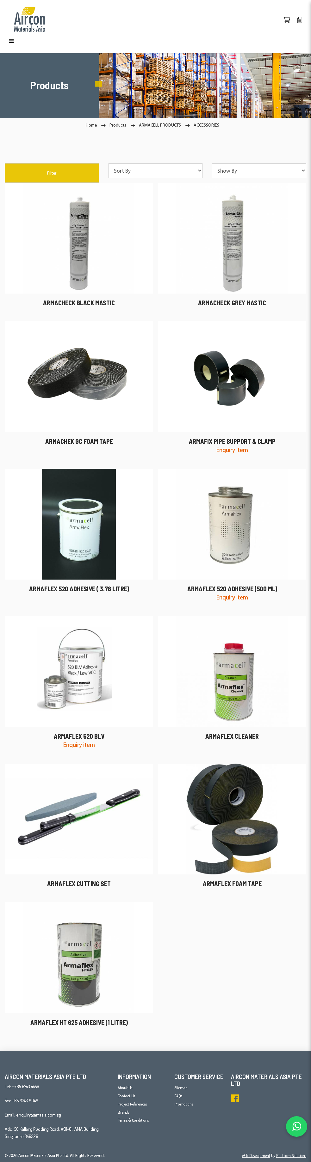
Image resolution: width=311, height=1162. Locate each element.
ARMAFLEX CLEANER (232, 736)
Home (91, 125)
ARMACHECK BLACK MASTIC (79, 303)
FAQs (178, 1095)
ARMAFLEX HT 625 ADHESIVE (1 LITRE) (79, 1022)
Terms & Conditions (133, 1120)
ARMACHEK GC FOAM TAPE (79, 441)
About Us (125, 1087)
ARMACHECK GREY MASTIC (232, 303)
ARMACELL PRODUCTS (160, 125)
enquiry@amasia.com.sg (38, 1115)
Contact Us (126, 1095)
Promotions (183, 1103)
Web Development (256, 1155)
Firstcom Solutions (291, 1155)
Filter (51, 173)
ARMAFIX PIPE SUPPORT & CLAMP (232, 441)
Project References (132, 1103)
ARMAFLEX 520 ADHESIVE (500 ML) (232, 589)
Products (117, 125)
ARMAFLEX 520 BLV (79, 736)
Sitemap (181, 1087)
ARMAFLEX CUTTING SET (79, 883)
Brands (123, 1112)
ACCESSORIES (206, 125)
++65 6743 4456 (25, 1086)
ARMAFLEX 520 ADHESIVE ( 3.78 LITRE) (79, 589)
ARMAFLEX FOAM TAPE (232, 883)
